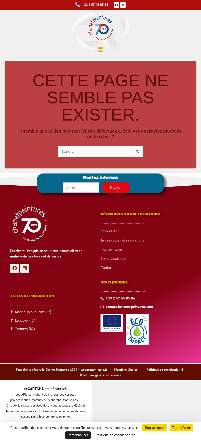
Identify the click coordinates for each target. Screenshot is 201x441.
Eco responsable (113, 258)
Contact (106, 267)
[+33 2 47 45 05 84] (77, 4)
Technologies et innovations (122, 240)
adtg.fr (102, 370)
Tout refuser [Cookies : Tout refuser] (181, 427)
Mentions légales (126, 370)
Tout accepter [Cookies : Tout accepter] (155, 427)
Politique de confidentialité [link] (115, 435)
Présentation (110, 231)
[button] (100, 50)
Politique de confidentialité (165, 370)
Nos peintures (111, 249)
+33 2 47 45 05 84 (95, 5)
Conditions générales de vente (100, 375)
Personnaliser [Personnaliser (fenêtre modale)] (78, 435)
